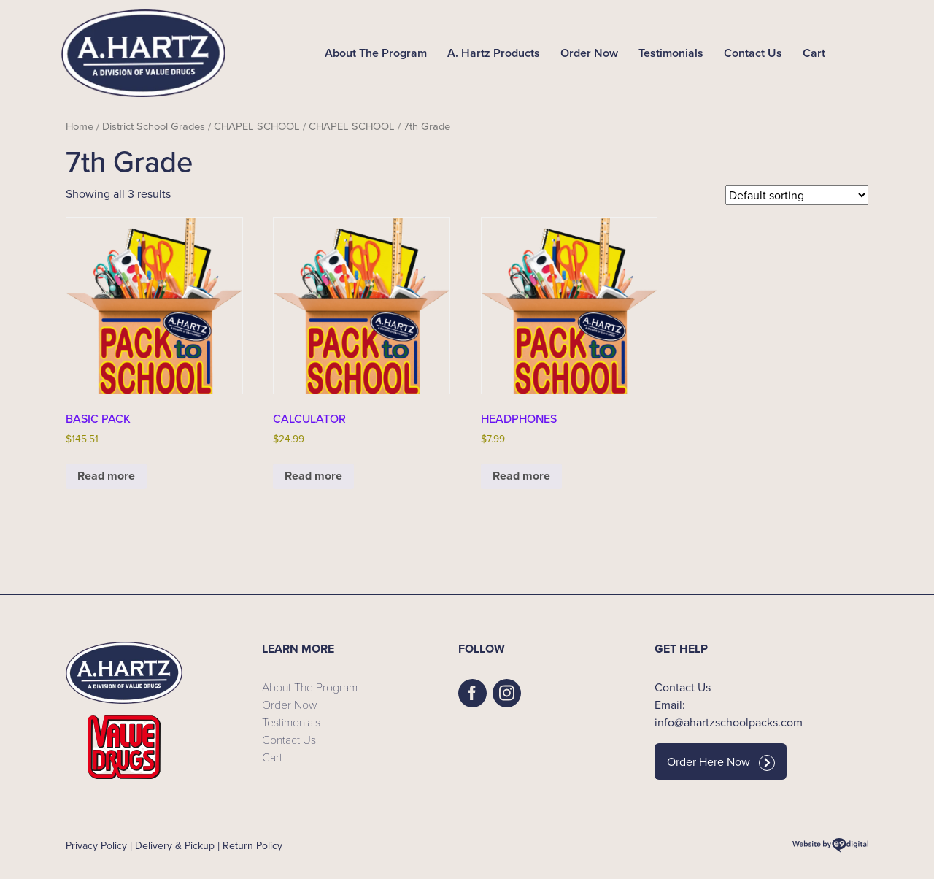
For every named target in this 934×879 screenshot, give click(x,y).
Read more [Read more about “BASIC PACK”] (106, 475)
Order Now (589, 53)
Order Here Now (721, 762)
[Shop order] (796, 195)
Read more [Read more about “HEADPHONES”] (521, 475)
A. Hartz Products (493, 53)
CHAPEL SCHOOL (257, 126)
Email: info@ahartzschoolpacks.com (729, 713)
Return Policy (252, 845)
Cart (814, 53)
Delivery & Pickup (175, 845)
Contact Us (753, 53)
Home (79, 126)
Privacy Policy (96, 845)
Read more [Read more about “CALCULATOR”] (313, 475)
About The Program (376, 53)
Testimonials (670, 53)
